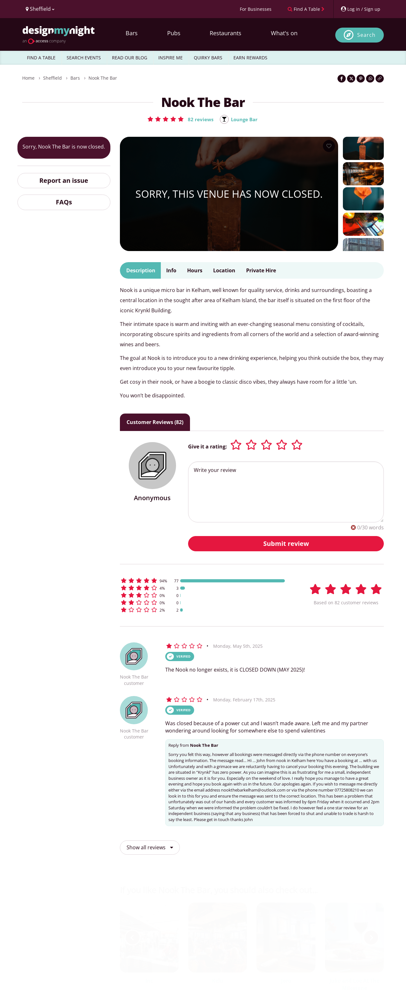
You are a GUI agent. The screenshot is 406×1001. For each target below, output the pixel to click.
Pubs (173, 33)
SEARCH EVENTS (84, 58)
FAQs (64, 202)
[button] (179, 119)
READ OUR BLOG (129, 58)
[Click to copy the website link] (380, 79)
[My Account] (360, 9)
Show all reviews (150, 847)
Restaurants (225, 33)
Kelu (217, 980)
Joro (286, 980)
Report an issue (63, 180)
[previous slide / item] (133, 938)
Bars (132, 33)
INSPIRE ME (170, 58)
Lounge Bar (244, 119)
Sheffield (52, 78)
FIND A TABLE (41, 58)
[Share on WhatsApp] (370, 79)
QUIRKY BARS (208, 58)
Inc (149, 980)
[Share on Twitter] (351, 79)
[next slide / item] (371, 938)
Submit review (286, 543)
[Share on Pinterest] (361, 79)
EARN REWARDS (250, 58)
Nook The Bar (102, 78)
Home (28, 78)
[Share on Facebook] (341, 79)
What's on (284, 33)
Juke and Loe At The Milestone (354, 984)
